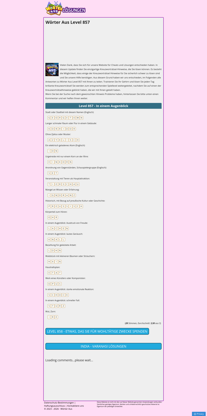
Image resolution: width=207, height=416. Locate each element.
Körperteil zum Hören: (56, 211)
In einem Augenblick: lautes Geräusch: (64, 233)
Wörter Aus (66, 408)
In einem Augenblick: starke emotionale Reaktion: (69, 289)
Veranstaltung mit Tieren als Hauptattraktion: (67, 178)
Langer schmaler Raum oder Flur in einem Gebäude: (71, 123)
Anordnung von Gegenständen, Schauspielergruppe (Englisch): (76, 167)
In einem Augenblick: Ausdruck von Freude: (66, 222)
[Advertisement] (65, 43)
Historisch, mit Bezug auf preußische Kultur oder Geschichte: (75, 200)
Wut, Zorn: (50, 311)
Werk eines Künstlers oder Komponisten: (65, 278)
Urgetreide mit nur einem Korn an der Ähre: (66, 156)
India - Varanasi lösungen (103, 346)
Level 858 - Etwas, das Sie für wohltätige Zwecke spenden (97, 331)
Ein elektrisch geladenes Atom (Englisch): (65, 145)
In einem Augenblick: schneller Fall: (62, 300)
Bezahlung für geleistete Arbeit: (60, 245)
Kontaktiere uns (75, 405)
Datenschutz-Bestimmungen (59, 402)
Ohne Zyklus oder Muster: (58, 134)
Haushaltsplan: (52, 267)
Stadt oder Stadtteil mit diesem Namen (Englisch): (69, 112)
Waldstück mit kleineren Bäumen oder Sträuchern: (70, 256)
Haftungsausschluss (54, 405)
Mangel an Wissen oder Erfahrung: (62, 189)
